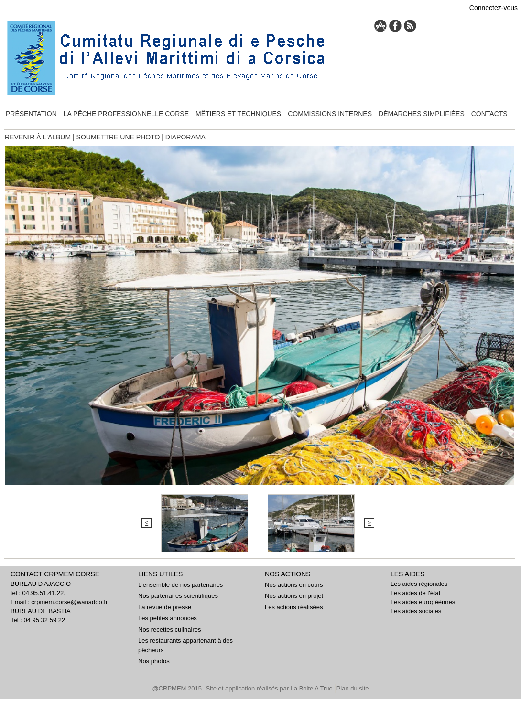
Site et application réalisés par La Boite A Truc (270, 688)
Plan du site (352, 688)
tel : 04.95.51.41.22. (38, 592)
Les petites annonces (167, 618)
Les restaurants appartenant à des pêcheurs (185, 645)
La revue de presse (164, 607)
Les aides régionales (419, 583)
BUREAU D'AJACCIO (41, 583)
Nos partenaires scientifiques (178, 595)
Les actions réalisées (294, 607)
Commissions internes (330, 113)
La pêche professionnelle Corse (126, 113)
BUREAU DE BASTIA (41, 611)
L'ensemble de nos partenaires (180, 584)
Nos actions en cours (294, 584)
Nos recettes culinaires (169, 629)
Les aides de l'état (415, 592)
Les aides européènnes (423, 601)
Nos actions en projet (294, 595)
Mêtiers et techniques (238, 113)
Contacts (489, 113)
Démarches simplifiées (422, 113)
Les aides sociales (416, 611)
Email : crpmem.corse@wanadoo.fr (59, 601)
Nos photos (154, 661)
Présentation (31, 113)
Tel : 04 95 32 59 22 (38, 620)
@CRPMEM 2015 (177, 688)
